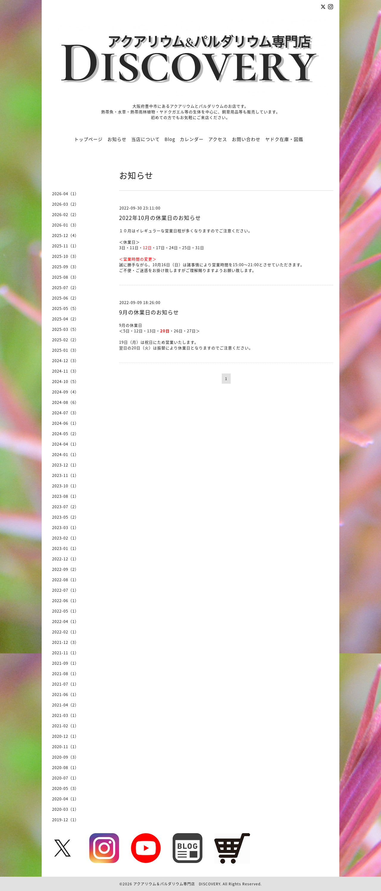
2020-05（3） (65, 788)
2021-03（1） (65, 715)
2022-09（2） (65, 569)
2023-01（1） (65, 548)
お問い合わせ (246, 139)
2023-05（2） (65, 517)
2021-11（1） (65, 653)
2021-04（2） (65, 705)
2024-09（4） (65, 392)
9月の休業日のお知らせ (149, 312)
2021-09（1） (65, 663)
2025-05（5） (65, 308)
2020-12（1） (65, 736)
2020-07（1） (65, 778)
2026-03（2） (65, 204)
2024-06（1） (65, 423)
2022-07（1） (65, 590)
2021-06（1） (65, 694)
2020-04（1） (65, 799)
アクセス (217, 139)
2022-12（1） (65, 559)
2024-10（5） (65, 381)
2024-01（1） (65, 454)
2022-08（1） (65, 579)
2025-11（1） (65, 246)
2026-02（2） (65, 214)
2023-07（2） (65, 506)
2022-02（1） (65, 632)
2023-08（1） (65, 496)
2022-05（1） (65, 611)
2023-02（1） (65, 538)
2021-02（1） (65, 726)
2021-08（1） (65, 673)
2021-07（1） (65, 684)
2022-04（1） (65, 621)
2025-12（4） (65, 235)
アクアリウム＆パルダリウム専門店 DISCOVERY (176, 884)
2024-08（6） (65, 402)
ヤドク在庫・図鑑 (284, 139)
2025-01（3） (65, 350)
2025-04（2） (65, 319)
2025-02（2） (65, 340)
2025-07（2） (65, 287)
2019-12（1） (65, 819)
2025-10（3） (65, 256)
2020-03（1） (65, 809)
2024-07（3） (65, 413)
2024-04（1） (65, 444)
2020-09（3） (65, 757)
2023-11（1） (65, 475)
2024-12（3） (65, 360)
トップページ (88, 139)
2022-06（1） (65, 600)
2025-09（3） (65, 266)
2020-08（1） (65, 767)
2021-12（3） (65, 642)
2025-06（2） (65, 298)
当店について (145, 139)
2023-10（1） (65, 486)
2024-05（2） (65, 433)
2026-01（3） (65, 225)
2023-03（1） (65, 527)
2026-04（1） (65, 193)
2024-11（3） (65, 371)
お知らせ (117, 139)
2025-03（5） (65, 329)
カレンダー (192, 139)
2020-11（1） (65, 746)
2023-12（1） (65, 465)
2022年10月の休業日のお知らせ (160, 218)
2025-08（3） (65, 277)
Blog (170, 139)
